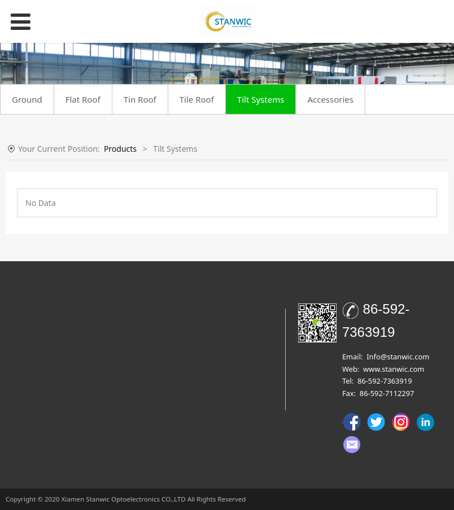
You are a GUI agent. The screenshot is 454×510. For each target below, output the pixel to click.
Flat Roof (83, 99)
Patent (16, 344)
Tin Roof (140, 99)
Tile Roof (197, 99)
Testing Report (28, 359)
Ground (27, 99)
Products (120, 148)
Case (13, 375)
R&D (12, 328)
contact (244, 327)
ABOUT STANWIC (32, 313)
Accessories (330, 99)
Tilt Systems (261, 99)
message (246, 342)
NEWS (15, 391)
